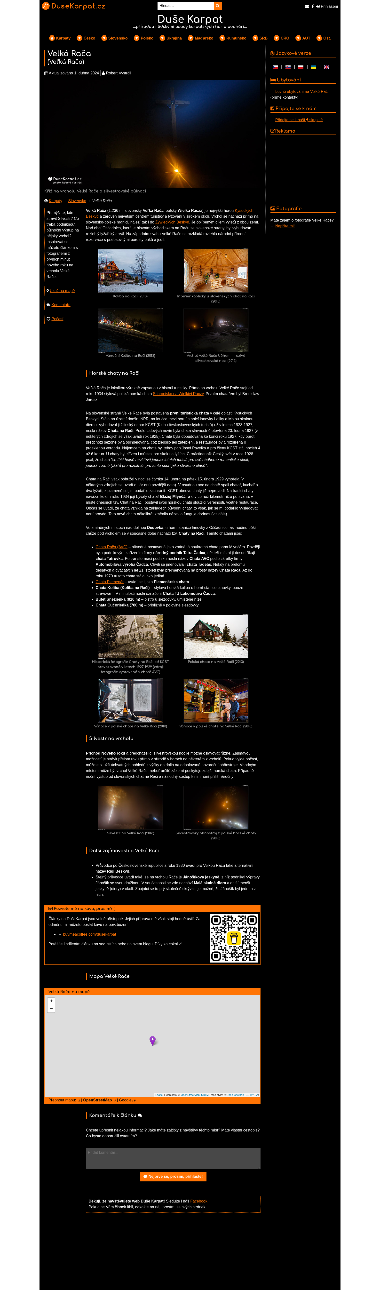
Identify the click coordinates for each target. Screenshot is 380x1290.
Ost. (327, 38)
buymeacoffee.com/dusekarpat (89, 934)
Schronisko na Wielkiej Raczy (178, 394)
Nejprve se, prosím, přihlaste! (173, 1176)
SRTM (205, 1094)
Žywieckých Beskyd (172, 222)
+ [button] (51, 1001)
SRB (264, 38)
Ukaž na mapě (62, 291)
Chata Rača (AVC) (111, 547)
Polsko (147, 38)
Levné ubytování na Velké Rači (302, 91)
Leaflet (159, 1094)
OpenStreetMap (190, 1094)
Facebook (198, 1201)
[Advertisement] (173, 1254)
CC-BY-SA (251, 1094)
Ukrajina (174, 38)
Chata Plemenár (110, 582)
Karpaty (63, 38)
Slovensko (118, 38)
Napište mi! (285, 226)
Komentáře (60, 305)
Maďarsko (204, 38)
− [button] (51, 1008)
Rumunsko (236, 38)
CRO (285, 38)
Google (125, 1100)
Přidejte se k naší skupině (299, 120)
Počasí (57, 319)
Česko (89, 38)
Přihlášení (327, 6)
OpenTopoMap (235, 1094)
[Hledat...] (186, 6)
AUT (306, 38)
